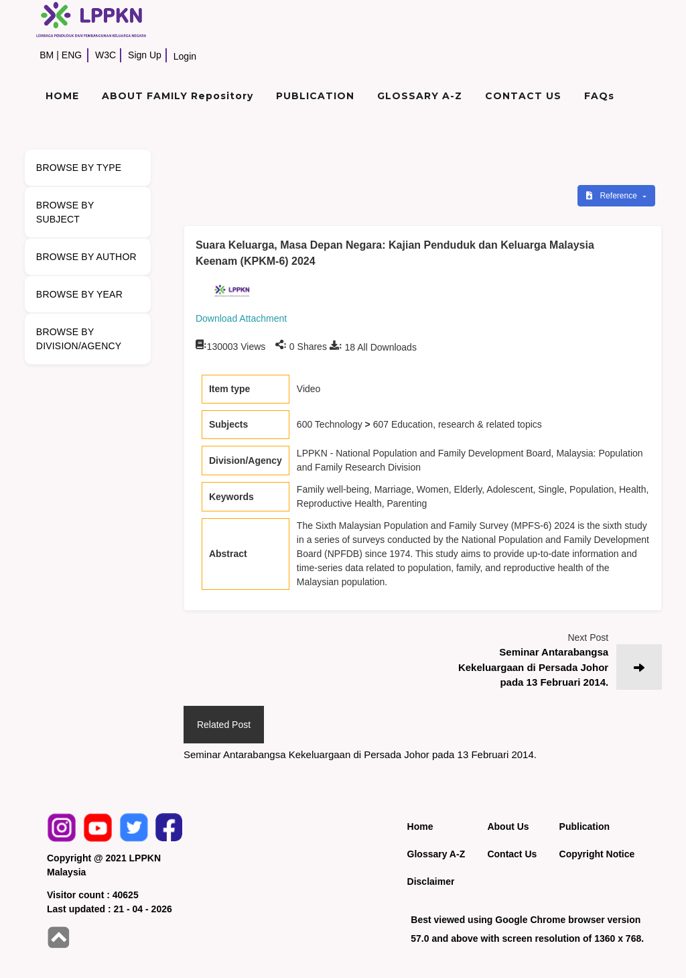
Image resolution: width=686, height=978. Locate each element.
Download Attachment (241, 318)
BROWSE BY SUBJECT (65, 212)
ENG (72, 55)
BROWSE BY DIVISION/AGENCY (78, 338)
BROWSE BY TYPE (79, 167)
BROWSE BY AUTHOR (86, 256)
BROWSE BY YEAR (79, 294)
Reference (612, 195)
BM (47, 55)
